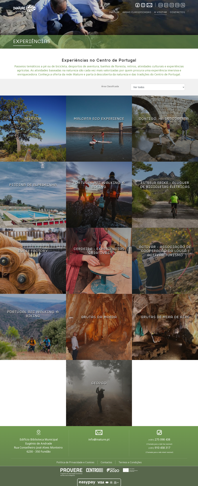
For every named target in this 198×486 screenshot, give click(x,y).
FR (177, 5)
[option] (99, 24)
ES (171, 5)
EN (160, 5)
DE (166, 5)
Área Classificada (110, 86)
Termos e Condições (130, 462)
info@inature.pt (99, 439)
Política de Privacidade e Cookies (75, 462)
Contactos (106, 462)
